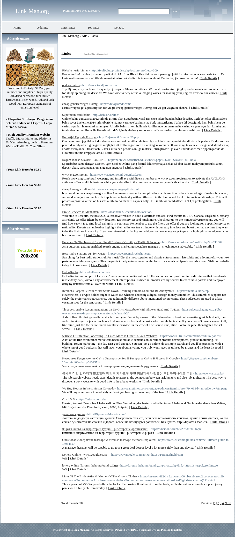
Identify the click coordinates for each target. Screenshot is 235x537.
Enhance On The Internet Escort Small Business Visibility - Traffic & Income (111, 242)
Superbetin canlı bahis (76, 115)
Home (17, 27)
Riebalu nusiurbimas (75, 70)
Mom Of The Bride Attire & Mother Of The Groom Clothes (99, 476)
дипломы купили (73, 414)
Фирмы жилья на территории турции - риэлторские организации (105, 429)
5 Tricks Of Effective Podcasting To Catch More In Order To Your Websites (109, 336)
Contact (119, 27)
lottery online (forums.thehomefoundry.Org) (90, 465)
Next (228, 503)
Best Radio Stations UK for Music (83, 253)
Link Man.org (32, 11)
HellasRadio (70, 272)
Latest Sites (68, 27)
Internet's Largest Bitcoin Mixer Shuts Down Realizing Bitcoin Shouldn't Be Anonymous (118, 291)
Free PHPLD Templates (168, 529)
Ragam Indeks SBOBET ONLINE (83, 160)
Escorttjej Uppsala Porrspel (79, 137)
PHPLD (133, 529)
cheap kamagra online (76, 189)
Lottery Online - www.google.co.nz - (85, 454)
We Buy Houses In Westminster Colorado (88, 388)
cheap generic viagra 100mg (80, 104)
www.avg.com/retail (75, 174)
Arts (84, 36)
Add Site (42, 27)
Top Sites (93, 27)
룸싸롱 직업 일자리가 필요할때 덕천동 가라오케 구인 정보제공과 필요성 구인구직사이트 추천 (127, 373)
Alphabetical (102, 54)
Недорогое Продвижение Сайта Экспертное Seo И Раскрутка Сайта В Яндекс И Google (120, 358)
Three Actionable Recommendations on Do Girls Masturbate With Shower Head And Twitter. (121, 309)
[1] (215, 503)
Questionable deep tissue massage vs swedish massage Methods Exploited (108, 440)
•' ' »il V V (68, 399)
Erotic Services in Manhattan (80, 212)
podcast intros (71, 85)
